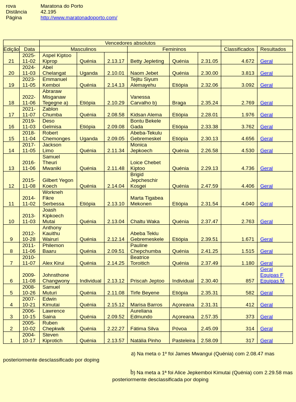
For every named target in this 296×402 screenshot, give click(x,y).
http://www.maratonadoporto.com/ (78, 17)
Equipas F (271, 275)
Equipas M (272, 281)
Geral (266, 61)
